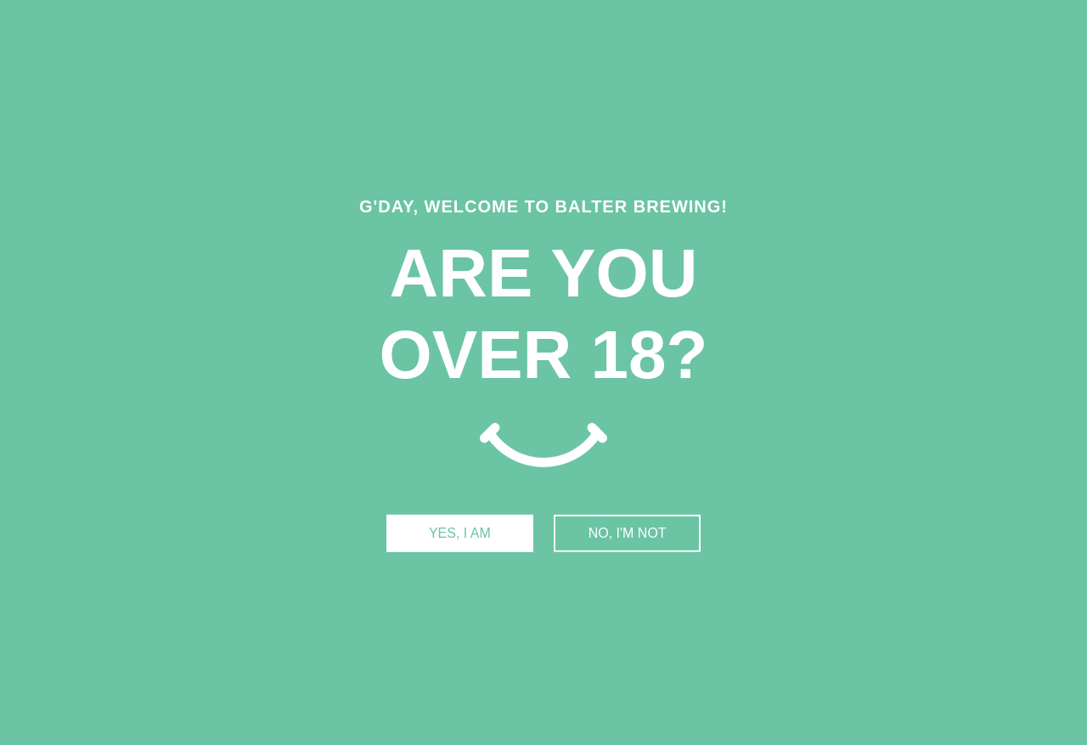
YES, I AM (460, 533)
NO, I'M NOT (628, 533)
